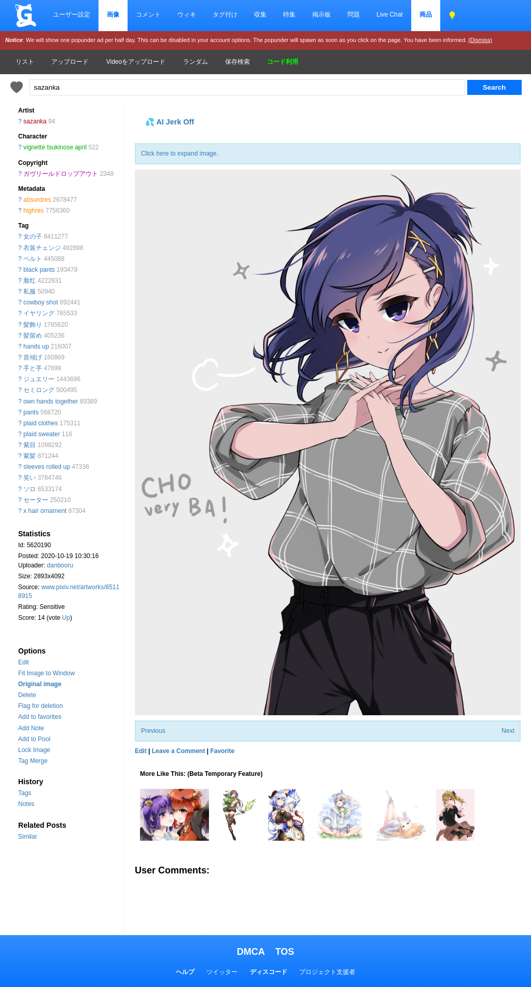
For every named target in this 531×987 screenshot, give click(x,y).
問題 (353, 14)
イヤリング (38, 313)
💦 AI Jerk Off (169, 122)
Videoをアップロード (135, 61)
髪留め (32, 335)
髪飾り (32, 324)
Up (66, 617)
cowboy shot (40, 302)
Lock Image (34, 750)
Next (507, 730)
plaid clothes (40, 423)
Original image (39, 684)
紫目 (29, 445)
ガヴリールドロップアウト (60, 173)
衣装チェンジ (42, 248)
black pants (39, 269)
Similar (27, 836)
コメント (148, 14)
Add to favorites (39, 716)
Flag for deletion (40, 706)
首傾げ (32, 357)
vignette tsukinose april (55, 147)
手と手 (32, 368)
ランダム (195, 61)
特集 (289, 14)
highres (33, 210)
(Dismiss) (480, 40)
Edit (23, 662)
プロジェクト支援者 (327, 972)
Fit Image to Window (46, 673)
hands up (36, 346)
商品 (426, 14)
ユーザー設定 (71, 14)
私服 (29, 291)
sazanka (35, 121)
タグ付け (225, 14)
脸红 (29, 280)
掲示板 (321, 14)
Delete (27, 695)
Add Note (31, 728)
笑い (29, 477)
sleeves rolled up (46, 466)
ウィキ (186, 14)
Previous (153, 730)
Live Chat (389, 14)
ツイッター (221, 972)
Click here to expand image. (179, 153)
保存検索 (237, 61)
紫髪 (29, 456)
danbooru (60, 565)
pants (30, 412)
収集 (260, 14)
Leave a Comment (178, 751)
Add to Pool (34, 739)
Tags (24, 793)
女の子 (32, 236)
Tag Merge (33, 760)
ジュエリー (38, 379)
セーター (35, 500)
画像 (113, 14)
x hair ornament (44, 511)
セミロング (38, 390)
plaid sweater (41, 434)
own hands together (50, 401)
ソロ (29, 489)
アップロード (70, 61)
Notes (26, 804)
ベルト (32, 258)
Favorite (222, 751)
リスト (25, 61)
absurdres (37, 199)
